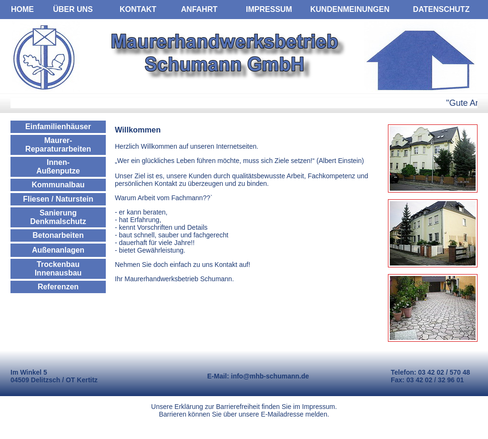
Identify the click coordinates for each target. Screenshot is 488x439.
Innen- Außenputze (58, 166)
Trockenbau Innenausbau (58, 268)
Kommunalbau (57, 185)
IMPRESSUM (269, 9)
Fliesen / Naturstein (58, 199)
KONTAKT (138, 9)
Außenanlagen (58, 250)
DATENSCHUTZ (441, 9)
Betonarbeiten (58, 235)
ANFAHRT (199, 9)
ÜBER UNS (73, 9)
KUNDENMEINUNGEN (349, 9)
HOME (22, 9)
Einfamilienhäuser (58, 127)
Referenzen (58, 287)
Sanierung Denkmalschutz (58, 217)
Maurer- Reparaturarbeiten (58, 144)
